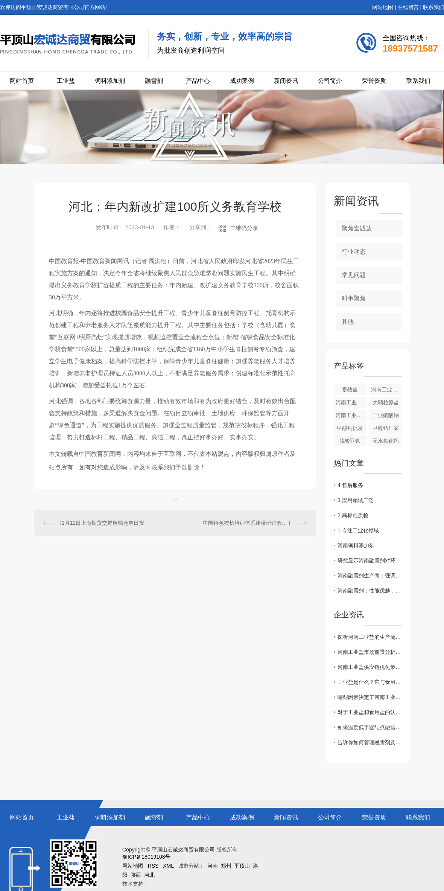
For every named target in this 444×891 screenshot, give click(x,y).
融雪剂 (154, 81)
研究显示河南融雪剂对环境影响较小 (370, 560)
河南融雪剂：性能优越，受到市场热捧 (370, 591)
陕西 (136, 875)
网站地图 (382, 7)
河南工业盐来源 (386, 390)
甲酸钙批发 (350, 428)
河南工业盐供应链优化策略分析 (370, 667)
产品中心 (198, 81)
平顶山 (242, 866)
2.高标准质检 (353, 515)
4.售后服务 (350, 485)
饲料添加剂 (110, 81)
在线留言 (408, 7)
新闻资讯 (286, 81)
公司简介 (330, 81)
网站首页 (22, 81)
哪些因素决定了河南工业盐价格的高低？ (370, 697)
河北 (149, 875)
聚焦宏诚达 (357, 228)
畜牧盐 (350, 390)
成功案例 (242, 81)
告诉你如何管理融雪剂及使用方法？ (370, 742)
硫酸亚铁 (349, 441)
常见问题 (354, 275)
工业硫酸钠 (386, 415)
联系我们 (433, 7)
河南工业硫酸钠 (351, 415)
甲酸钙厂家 (386, 428)
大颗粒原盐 (386, 402)
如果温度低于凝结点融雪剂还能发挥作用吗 (370, 727)
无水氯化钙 (386, 441)
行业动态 (354, 251)
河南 (212, 866)
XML (168, 866)
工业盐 (66, 81)
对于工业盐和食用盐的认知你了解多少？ (370, 712)
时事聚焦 (354, 298)
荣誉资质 (374, 81)
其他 (348, 321)
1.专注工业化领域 (358, 530)
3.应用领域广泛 (356, 500)
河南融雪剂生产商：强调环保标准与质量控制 (370, 576)
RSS (153, 866)
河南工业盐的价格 (351, 402)
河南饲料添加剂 (356, 545)
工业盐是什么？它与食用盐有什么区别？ (370, 682)
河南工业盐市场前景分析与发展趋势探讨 (370, 652)
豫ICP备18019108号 (146, 857)
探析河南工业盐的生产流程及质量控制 (370, 637)
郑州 (226, 866)
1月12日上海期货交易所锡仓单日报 (103, 523)
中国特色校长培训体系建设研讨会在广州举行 (255, 523)
